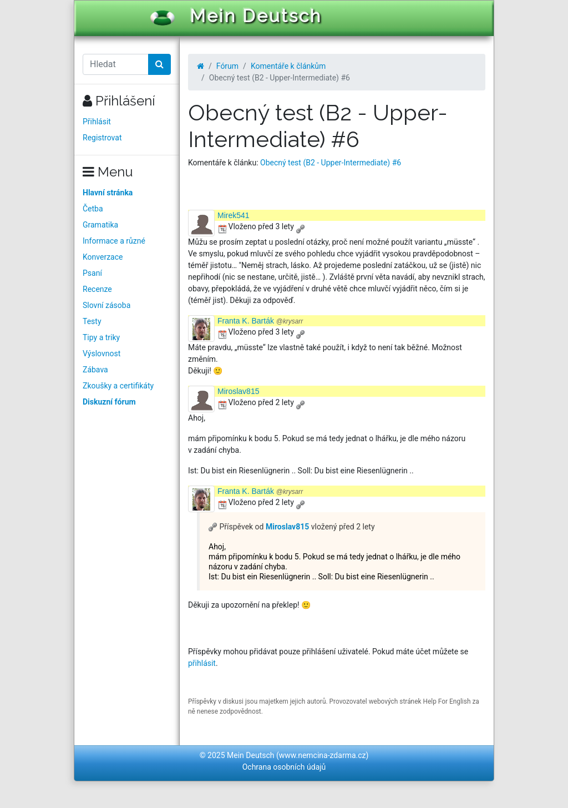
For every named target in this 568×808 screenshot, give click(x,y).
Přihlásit (97, 121)
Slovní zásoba (106, 305)
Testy (92, 321)
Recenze (97, 289)
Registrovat (102, 137)
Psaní (92, 273)
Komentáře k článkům (288, 66)
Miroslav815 (238, 391)
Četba (93, 208)
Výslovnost (101, 353)
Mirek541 (233, 215)
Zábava (95, 369)
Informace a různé (114, 240)
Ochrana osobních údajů (284, 766)
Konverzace (103, 256)
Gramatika (100, 224)
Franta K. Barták (260, 320)
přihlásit (202, 663)
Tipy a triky (101, 337)
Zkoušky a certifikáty (118, 385)
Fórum (227, 66)
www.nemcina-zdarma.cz (322, 755)
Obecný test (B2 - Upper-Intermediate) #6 (330, 162)
